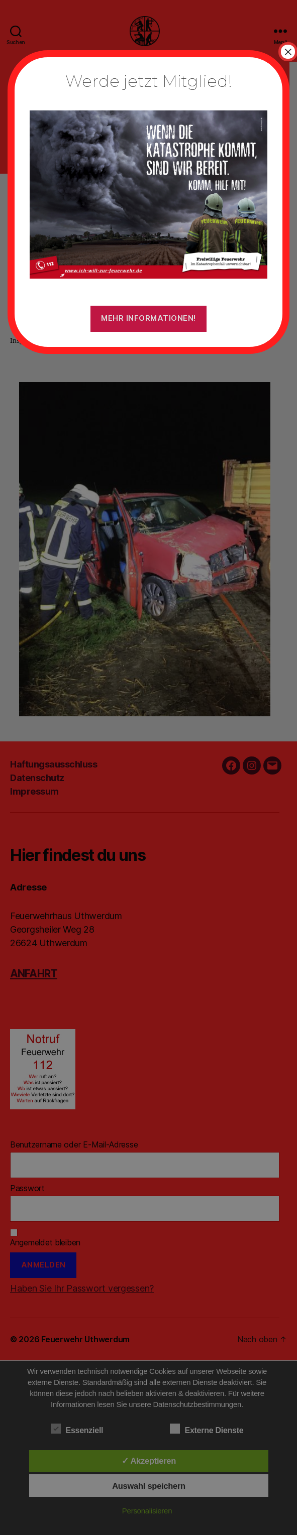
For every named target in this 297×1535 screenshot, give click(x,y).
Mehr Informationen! (148, 318)
